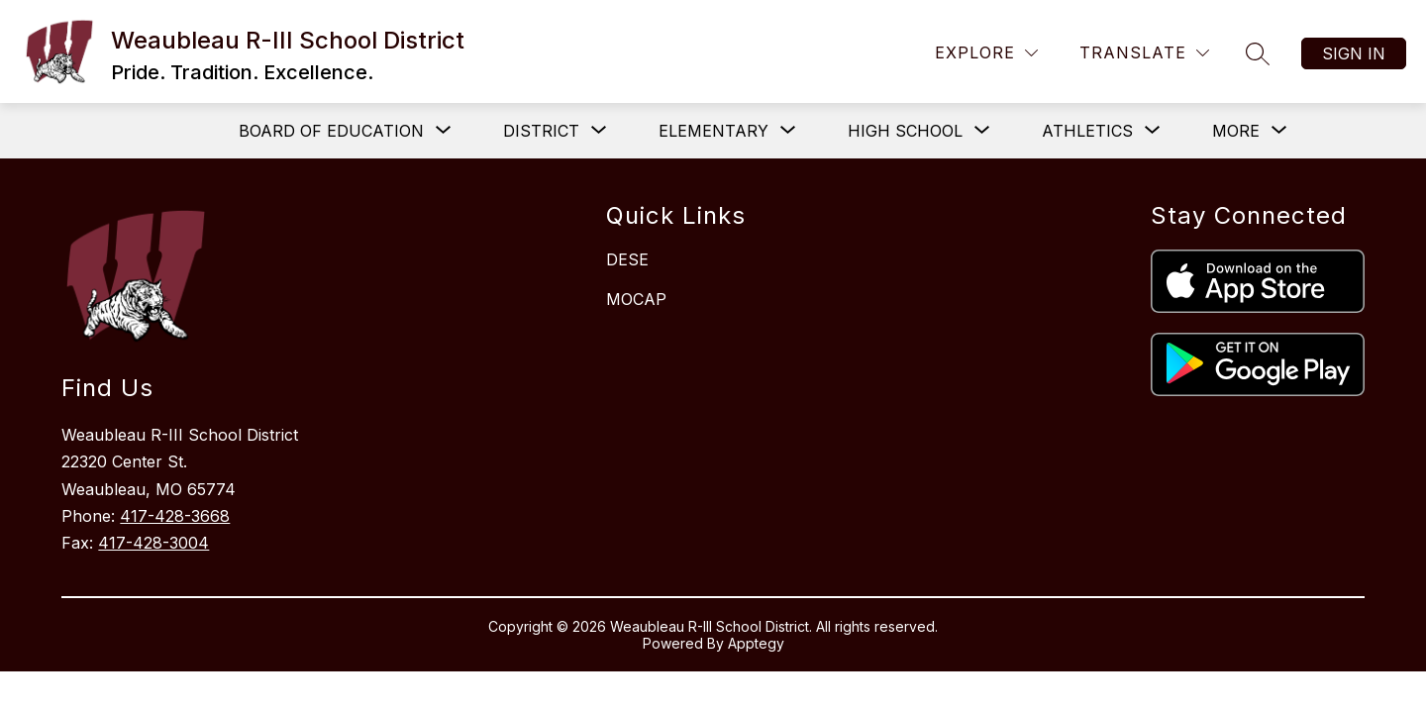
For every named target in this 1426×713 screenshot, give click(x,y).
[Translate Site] (1144, 53)
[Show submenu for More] (1236, 131)
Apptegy (756, 643)
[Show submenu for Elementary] (713, 131)
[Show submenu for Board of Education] (331, 131)
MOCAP (636, 299)
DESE (627, 259)
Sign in (1353, 53)
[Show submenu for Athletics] (1087, 131)
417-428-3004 (153, 543)
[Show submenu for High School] (905, 131)
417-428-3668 (175, 516)
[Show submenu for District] (541, 131)
